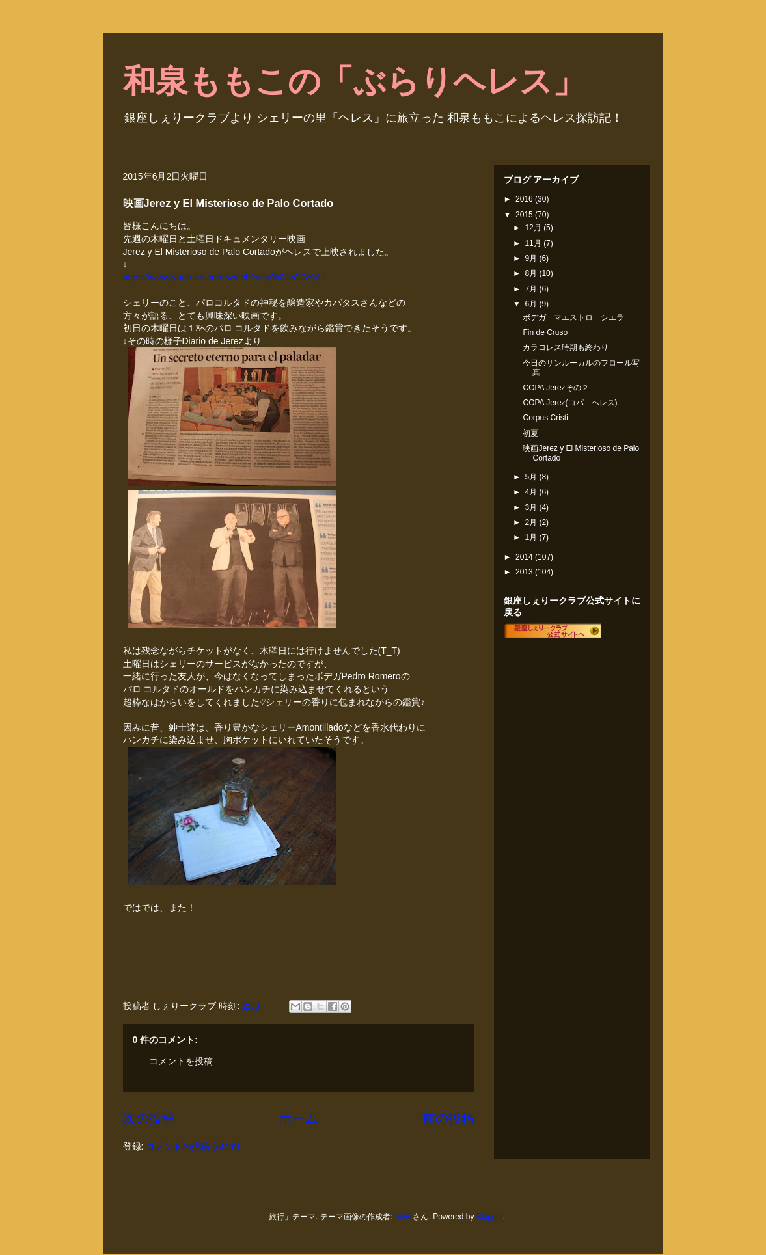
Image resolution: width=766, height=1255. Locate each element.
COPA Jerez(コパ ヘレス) (570, 402)
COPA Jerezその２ (555, 387)
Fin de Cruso (545, 332)
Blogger (489, 1216)
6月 (532, 303)
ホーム (298, 1118)
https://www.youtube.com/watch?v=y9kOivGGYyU (224, 277)
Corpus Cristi (545, 417)
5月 (532, 476)
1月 (532, 537)
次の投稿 (149, 1118)
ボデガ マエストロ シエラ (573, 317)
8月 (532, 273)
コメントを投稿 (181, 1061)
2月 (532, 522)
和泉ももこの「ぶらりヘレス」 (354, 81)
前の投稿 (448, 1118)
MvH (402, 1216)
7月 (532, 288)
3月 (532, 507)
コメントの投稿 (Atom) (192, 1146)
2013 (525, 571)
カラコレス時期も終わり (566, 347)
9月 (532, 258)
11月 (534, 243)
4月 (532, 491)
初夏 (530, 433)
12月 (534, 227)
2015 (525, 214)
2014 (525, 556)
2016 (525, 199)
